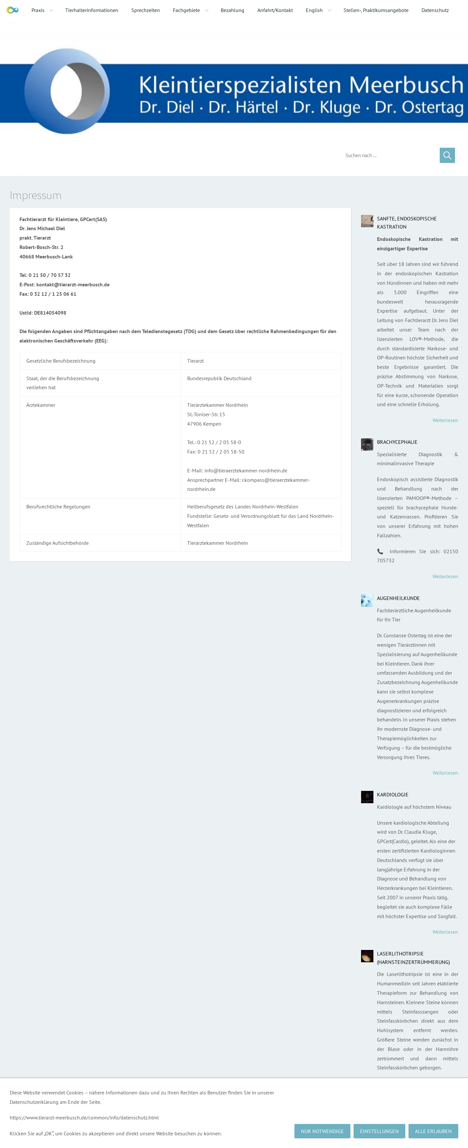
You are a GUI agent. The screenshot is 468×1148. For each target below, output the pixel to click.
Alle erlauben (433, 1131)
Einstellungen (379, 1131)
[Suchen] (388, 155)
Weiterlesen (445, 420)
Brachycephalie (397, 442)
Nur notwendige (322, 1131)
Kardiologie (393, 794)
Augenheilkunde (398, 598)
